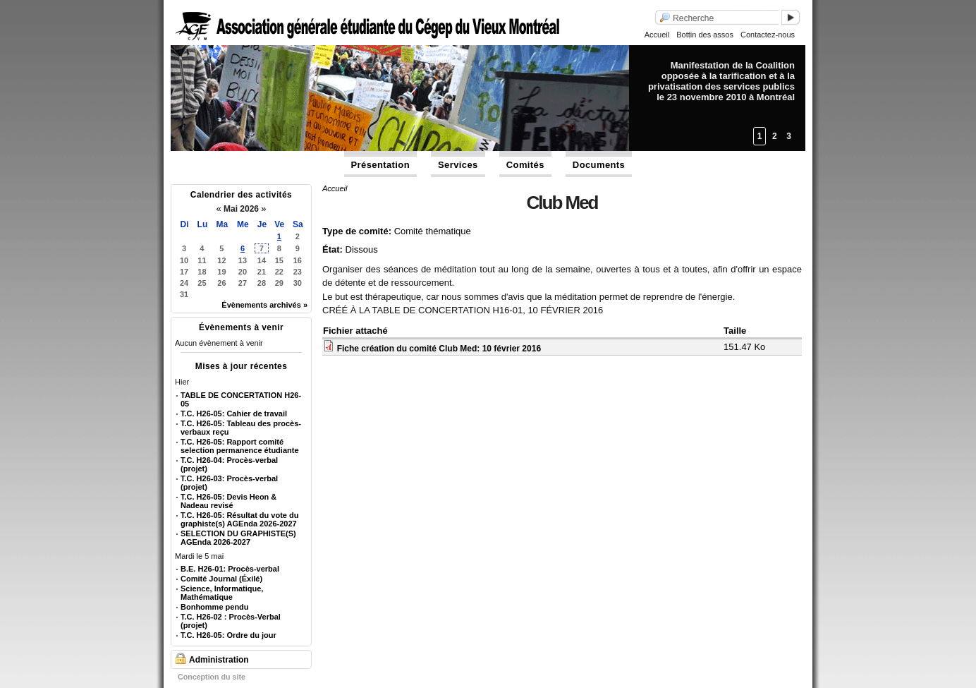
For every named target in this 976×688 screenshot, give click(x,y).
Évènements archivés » (264, 305)
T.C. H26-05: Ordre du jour (228, 635)
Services (458, 164)
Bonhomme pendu (215, 607)
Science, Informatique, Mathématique (222, 592)
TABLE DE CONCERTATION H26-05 (241, 399)
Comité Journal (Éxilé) (221, 578)
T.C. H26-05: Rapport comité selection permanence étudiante (240, 445)
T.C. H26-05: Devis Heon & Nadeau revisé (228, 501)
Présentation (380, 164)
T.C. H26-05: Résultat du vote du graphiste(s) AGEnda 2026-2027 (239, 519)
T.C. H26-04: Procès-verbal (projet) (229, 464)
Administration (219, 660)
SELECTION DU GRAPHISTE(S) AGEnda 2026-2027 (238, 537)
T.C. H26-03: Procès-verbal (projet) (229, 482)
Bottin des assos (704, 34)
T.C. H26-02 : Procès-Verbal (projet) (231, 620)
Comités (525, 164)
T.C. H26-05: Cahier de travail (234, 413)
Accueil (657, 34)
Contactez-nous (767, 34)
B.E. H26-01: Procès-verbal (230, 569)
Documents (599, 164)
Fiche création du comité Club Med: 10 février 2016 (439, 349)
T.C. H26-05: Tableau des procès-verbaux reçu (241, 427)
